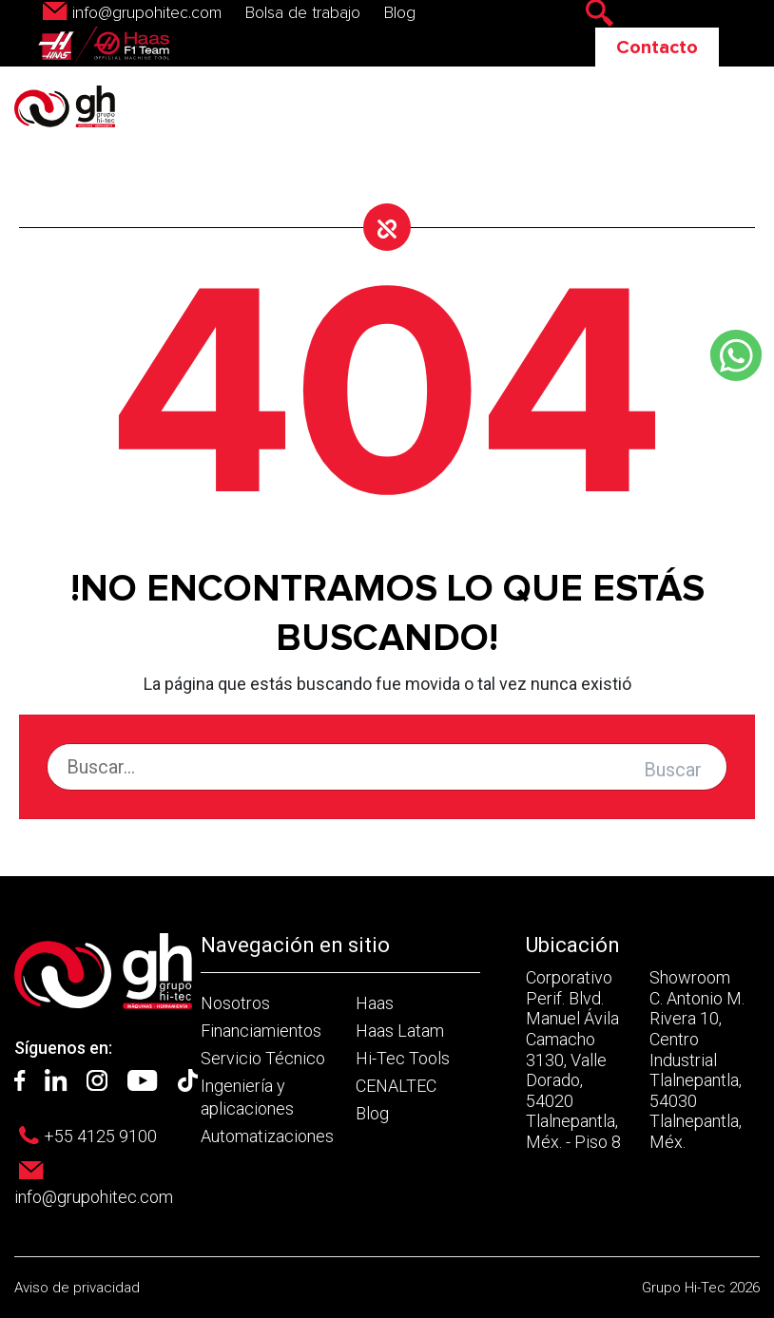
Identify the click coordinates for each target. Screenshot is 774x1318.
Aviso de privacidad (77, 1287)
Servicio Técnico (263, 1058)
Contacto (657, 47)
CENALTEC (396, 1086)
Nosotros (235, 1003)
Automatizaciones (267, 1136)
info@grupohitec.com (147, 13)
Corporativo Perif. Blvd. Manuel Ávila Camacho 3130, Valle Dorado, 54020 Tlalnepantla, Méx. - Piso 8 (573, 1059)
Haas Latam (400, 1031)
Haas (375, 1003)
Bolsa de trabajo (302, 13)
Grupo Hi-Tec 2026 (701, 1287)
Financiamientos (261, 1031)
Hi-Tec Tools (403, 1058)
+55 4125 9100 (100, 1136)
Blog (400, 13)
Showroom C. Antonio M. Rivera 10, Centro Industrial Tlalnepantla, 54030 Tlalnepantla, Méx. (697, 1059)
